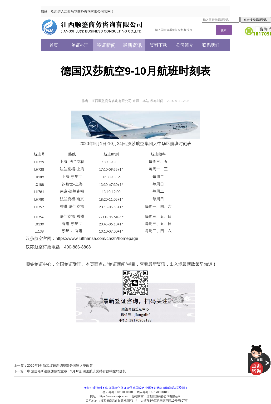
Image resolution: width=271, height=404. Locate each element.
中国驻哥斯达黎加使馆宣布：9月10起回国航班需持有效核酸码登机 (76, 371)
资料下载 (158, 45)
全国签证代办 (154, 387)
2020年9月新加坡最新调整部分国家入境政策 (60, 365)
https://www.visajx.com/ (113, 396)
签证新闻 (106, 45)
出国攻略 (138, 387)
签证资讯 (126, 387)
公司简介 (184, 45)
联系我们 (210, 45)
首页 (53, 45)
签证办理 (80, 45)
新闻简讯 (169, 387)
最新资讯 (132, 45)
